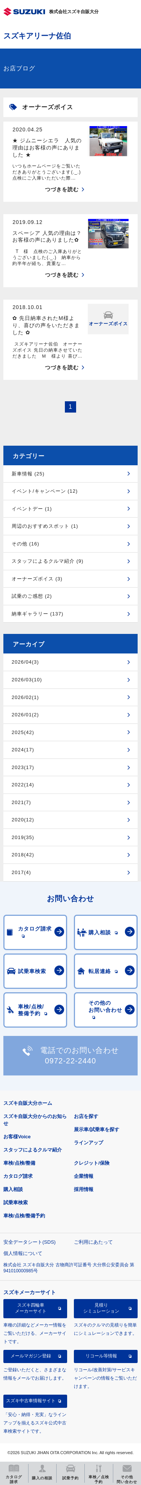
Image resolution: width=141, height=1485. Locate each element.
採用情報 (83, 1189)
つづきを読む (62, 189)
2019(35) (23, 837)
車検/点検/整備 (19, 1163)
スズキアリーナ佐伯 (37, 36)
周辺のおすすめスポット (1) (45, 526)
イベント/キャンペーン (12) (45, 491)
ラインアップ (88, 1142)
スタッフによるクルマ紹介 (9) (48, 561)
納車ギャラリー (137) (37, 614)
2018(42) (23, 854)
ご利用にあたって (93, 1242)
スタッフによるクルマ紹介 (32, 1150)
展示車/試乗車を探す (96, 1129)
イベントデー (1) (32, 509)
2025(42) (23, 732)
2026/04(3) (25, 662)
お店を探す (86, 1116)
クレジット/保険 (92, 1163)
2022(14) (23, 784)
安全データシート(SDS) (29, 1242)
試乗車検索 (15, 1202)
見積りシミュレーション (101, 1308)
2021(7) (21, 802)
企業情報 (83, 1176)
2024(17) (23, 749)
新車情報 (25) (28, 474)
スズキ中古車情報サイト (31, 1400)
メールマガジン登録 (30, 1356)
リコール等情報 (101, 1356)
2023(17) (23, 767)
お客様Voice (17, 1136)
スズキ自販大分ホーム (27, 1103)
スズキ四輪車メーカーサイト (30, 1308)
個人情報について (22, 1253)
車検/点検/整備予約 (24, 1215)
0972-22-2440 (70, 1061)
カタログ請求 (18, 1176)
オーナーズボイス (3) (37, 579)
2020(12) (23, 819)
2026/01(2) (25, 714)
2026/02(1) (25, 697)
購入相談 (13, 1189)
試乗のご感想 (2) (32, 596)
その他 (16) (25, 544)
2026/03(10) (27, 679)
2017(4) (21, 872)
